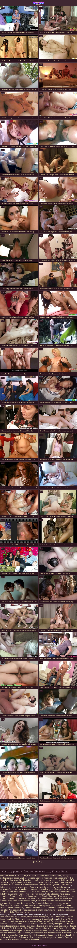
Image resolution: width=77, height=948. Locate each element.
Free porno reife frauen (35, 894)
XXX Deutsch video (57, 917)
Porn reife (14, 896)
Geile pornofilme (58, 905)
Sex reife (29, 930)
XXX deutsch (14, 885)
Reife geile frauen (14, 882)
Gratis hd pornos (52, 894)
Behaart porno (49, 903)
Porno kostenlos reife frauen (30, 935)
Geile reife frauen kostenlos (30, 896)
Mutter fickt (9, 912)
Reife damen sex (47, 898)
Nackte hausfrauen (33, 919)
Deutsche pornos (62, 887)
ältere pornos (59, 889)
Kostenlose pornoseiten (28, 889)
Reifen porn (5, 887)
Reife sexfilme (63, 935)
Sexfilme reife (18, 939)
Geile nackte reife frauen (16, 937)
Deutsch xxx (59, 882)
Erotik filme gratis (49, 896)
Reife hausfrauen (7, 875)
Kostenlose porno (60, 878)
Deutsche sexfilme (27, 878)
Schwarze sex (5, 939)
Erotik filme (32, 917)
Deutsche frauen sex (65, 937)
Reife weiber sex (34, 937)
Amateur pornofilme (56, 910)
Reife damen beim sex (34, 939)
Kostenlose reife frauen (9, 878)
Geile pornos (66, 885)
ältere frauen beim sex (64, 921)
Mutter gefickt (37, 933)
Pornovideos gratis (45, 889)
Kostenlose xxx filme (26, 901)
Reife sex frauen (23, 933)
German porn (42, 917)
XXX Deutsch (20, 875)
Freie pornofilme (7, 917)
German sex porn (62, 903)
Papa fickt (10, 919)
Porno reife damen (62, 891)
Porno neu (33, 887)
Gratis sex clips (33, 898)
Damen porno (41, 910)
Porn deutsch (37, 903)
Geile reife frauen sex (19, 887)
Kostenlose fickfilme (60, 880)
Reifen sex (62, 919)
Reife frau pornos (49, 937)
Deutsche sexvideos (47, 887)
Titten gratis (67, 875)
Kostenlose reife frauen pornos (12, 930)
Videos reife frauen (15, 907)
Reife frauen (61, 930)
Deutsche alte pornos (8, 901)
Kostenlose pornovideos (16, 898)
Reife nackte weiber (38, 3)
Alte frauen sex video (29, 885)
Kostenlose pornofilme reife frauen (36, 880)
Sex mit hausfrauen (49, 919)
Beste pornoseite (38, 891)
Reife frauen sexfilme (63, 898)
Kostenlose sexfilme (35, 875)
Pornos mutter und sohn (23, 905)
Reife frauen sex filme (19, 928)
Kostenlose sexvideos (44, 882)
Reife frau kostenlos (13, 880)
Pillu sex (50, 891)
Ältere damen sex (22, 912)
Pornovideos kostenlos (55, 907)
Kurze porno (25, 903)
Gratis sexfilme (60, 926)
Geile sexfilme (28, 882)
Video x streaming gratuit (49, 885)
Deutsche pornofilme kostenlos (18, 891)
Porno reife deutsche (53, 875)
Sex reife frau (48, 921)
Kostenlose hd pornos (9, 889)
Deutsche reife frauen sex (44, 930)
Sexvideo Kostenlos (44, 878)
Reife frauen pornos (42, 905)
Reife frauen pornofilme (27, 923)
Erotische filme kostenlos (34, 907)
